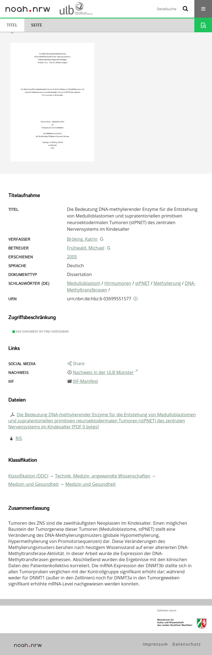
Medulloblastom (83, 283)
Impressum (155, 644)
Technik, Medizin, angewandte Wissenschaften (102, 476)
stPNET (142, 283)
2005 (72, 257)
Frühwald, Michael (85, 248)
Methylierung (167, 283)
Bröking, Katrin (82, 239)
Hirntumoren (117, 283)
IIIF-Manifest (85, 381)
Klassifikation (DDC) (28, 476)
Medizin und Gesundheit (33, 484)
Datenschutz (187, 644)
